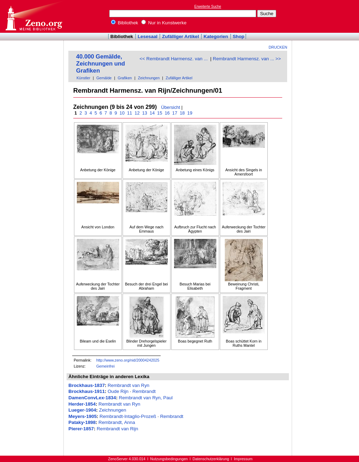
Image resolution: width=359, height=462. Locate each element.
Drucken (278, 47)
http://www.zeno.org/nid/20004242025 (127, 360)
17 (174, 113)
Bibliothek (124, 22)
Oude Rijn (117, 391)
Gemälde (104, 78)
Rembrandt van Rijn (117, 428)
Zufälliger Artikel (180, 36)
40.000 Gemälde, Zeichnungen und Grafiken (100, 63)
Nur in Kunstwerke (164, 22)
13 (144, 113)
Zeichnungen (149, 78)
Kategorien (216, 36)
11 (129, 113)
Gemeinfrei (105, 366)
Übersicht (170, 107)
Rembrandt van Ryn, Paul (146, 397)
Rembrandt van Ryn (128, 385)
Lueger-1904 (82, 410)
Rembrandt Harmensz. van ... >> (247, 58)
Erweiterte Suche (207, 6)
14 (152, 113)
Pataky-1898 (81, 422)
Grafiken (125, 78)
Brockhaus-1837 (86, 385)
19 (189, 113)
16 (167, 113)
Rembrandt (144, 391)
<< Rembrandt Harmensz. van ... (174, 58)
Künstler (83, 78)
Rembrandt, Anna (117, 422)
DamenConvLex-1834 (92, 397)
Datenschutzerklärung (211, 459)
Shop (238, 36)
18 (182, 113)
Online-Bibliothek (33, 16)
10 (122, 113)
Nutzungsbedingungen (169, 459)
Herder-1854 (81, 404)
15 (159, 113)
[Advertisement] (326, 16)
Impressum (243, 459)
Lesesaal (147, 36)
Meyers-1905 (82, 416)
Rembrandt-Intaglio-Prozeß (128, 416)
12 (137, 113)
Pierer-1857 (81, 428)
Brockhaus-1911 (86, 391)
